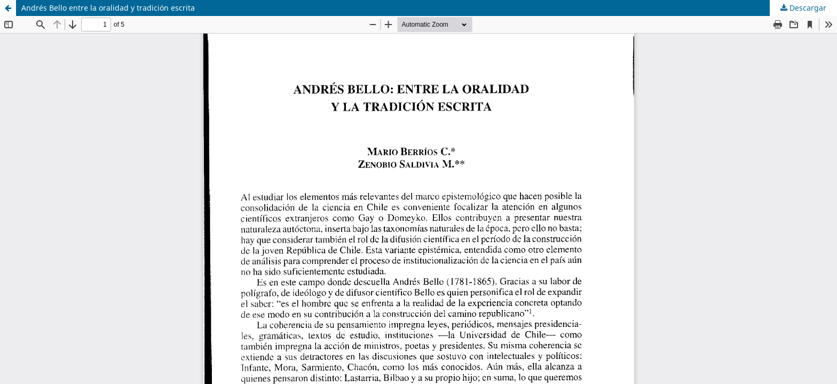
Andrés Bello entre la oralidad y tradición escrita (108, 8)
